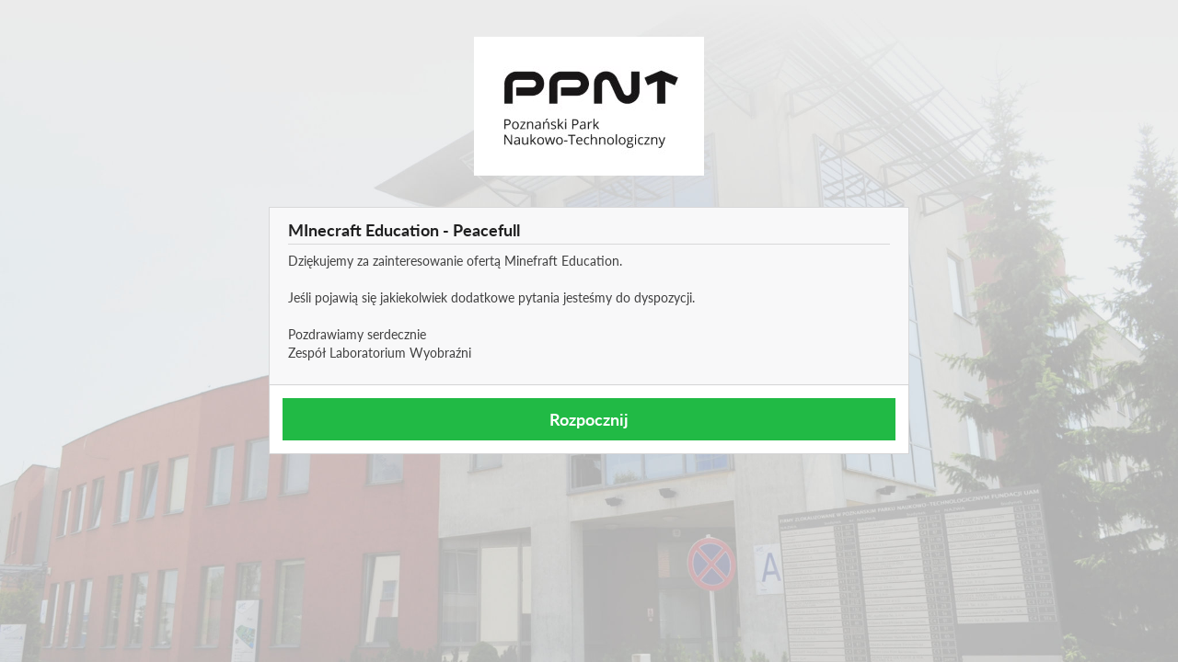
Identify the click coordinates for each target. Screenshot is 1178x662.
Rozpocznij (589, 419)
